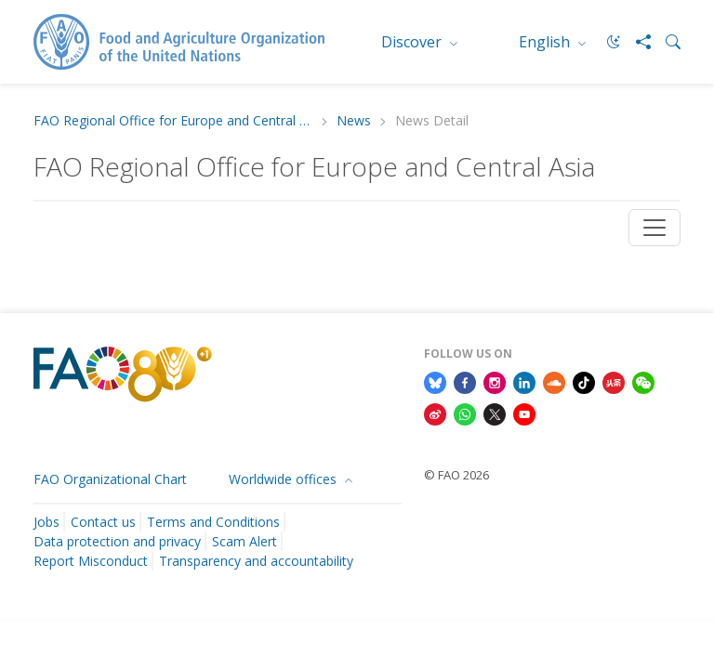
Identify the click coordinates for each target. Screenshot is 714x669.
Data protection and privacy (117, 541)
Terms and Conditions (213, 522)
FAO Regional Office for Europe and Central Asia (172, 121)
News (354, 121)
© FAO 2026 (456, 474)
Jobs (46, 522)
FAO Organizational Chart (110, 479)
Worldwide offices (284, 479)
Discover (413, 42)
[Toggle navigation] (654, 227)
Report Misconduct (90, 561)
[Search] (666, 41)
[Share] (636, 41)
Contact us (103, 522)
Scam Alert (244, 541)
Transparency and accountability (256, 561)
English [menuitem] (546, 42)
